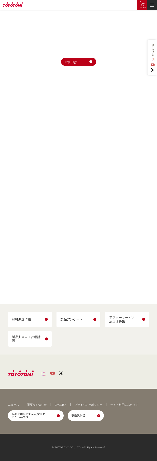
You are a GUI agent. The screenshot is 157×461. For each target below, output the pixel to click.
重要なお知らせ (37, 404)
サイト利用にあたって (124, 404)
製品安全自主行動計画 (26, 338)
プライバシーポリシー (88, 404)
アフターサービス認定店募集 (122, 319)
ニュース (13, 404)
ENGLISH (61, 404)
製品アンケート (71, 319)
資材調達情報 (21, 319)
